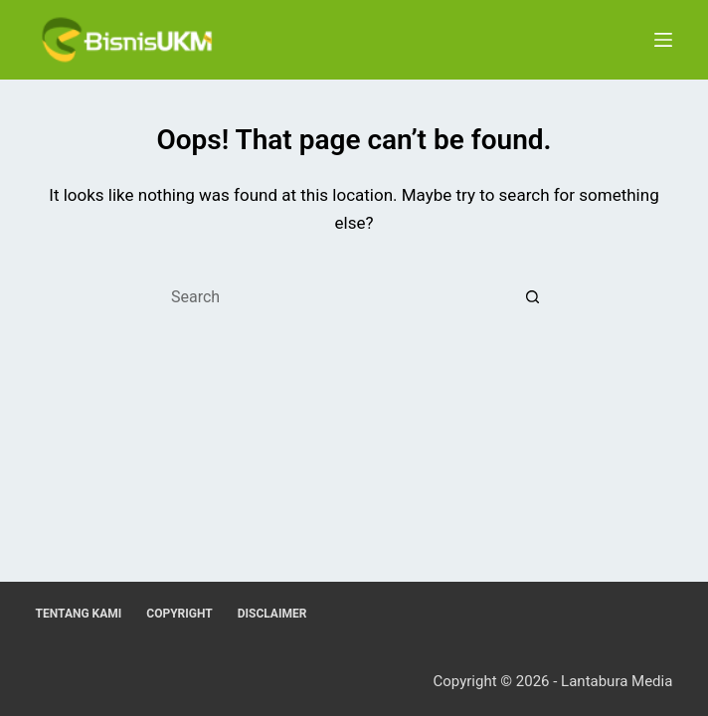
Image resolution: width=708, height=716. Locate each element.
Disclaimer (272, 614)
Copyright (179, 614)
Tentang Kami (79, 614)
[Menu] (663, 40)
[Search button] (533, 296)
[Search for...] (335, 296)
